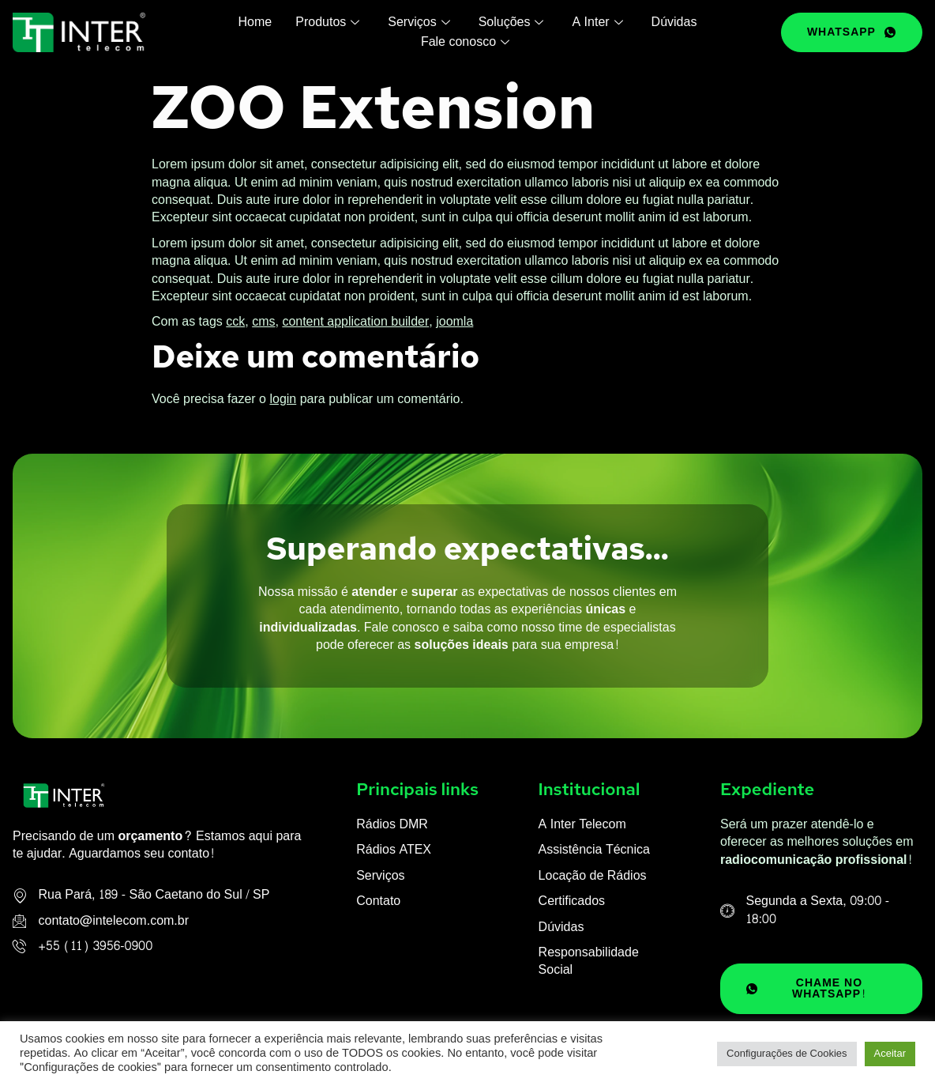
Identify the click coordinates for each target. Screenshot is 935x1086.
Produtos (327, 22)
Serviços (418, 22)
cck (235, 321)
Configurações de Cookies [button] (787, 1053)
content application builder (355, 321)
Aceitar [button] (890, 1053)
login (282, 398)
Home (255, 22)
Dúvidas (674, 22)
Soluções (511, 22)
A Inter (597, 22)
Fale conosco (465, 42)
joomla (454, 321)
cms (263, 321)
